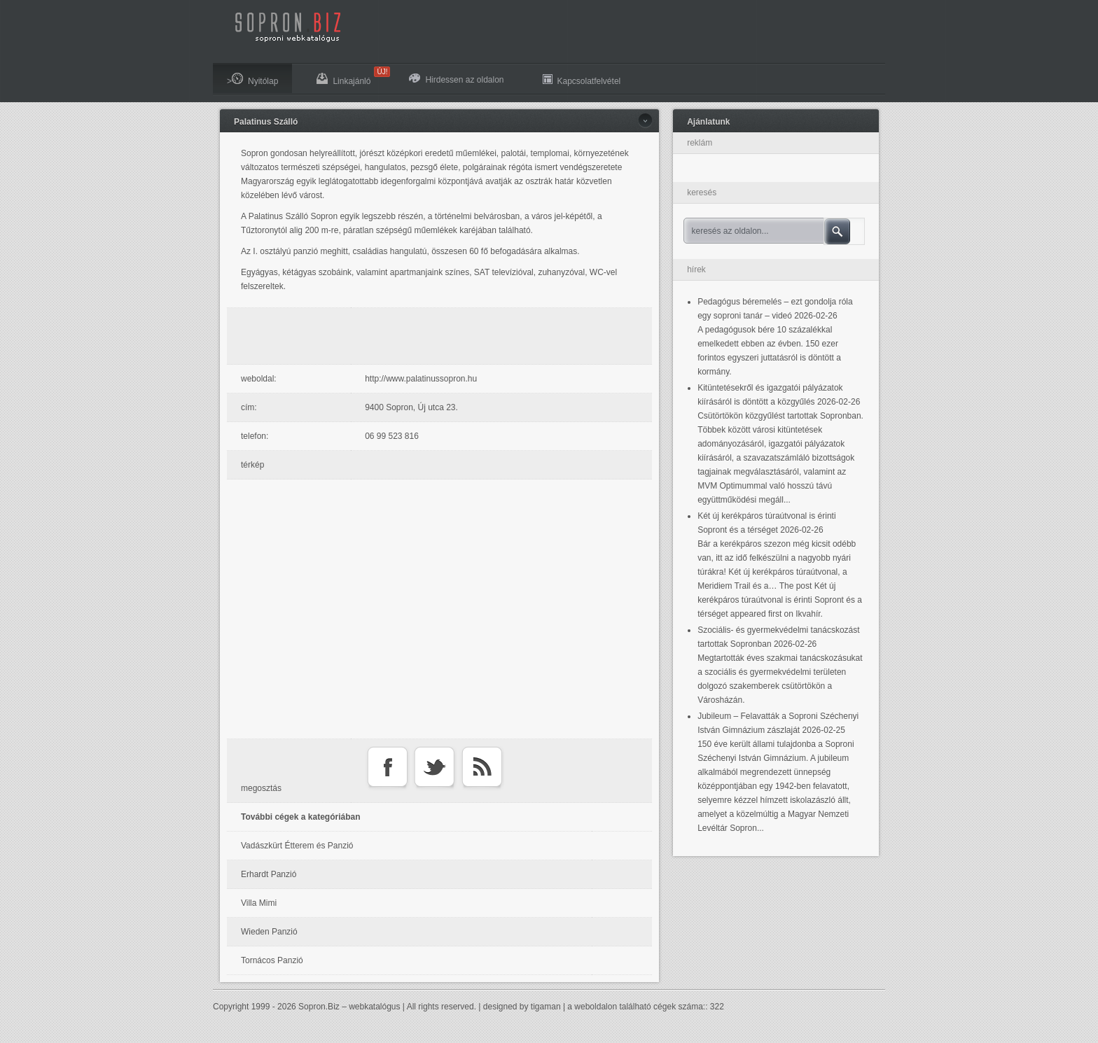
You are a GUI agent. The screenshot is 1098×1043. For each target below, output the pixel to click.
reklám (699, 143)
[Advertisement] (443, 336)
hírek (696, 269)
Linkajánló (350, 76)
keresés (701, 192)
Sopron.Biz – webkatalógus (349, 1006)
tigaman (546, 1006)
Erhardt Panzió (268, 874)
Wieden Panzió (269, 932)
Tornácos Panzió (272, 960)
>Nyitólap (252, 79)
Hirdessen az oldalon (456, 79)
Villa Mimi (259, 903)
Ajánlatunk (708, 122)
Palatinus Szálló (266, 122)
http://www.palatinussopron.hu (421, 379)
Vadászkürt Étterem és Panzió (297, 845)
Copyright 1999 (241, 1006)
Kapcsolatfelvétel (582, 79)
